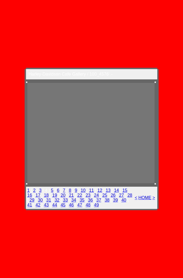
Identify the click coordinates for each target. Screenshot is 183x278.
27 (121, 195)
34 (73, 200)
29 (32, 200)
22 (79, 195)
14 (116, 190)
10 (83, 190)
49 (96, 205)
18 (46, 195)
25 (104, 195)
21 (71, 195)
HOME (144, 197)
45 (63, 205)
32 (57, 200)
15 (124, 190)
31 (48, 200)
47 (79, 205)
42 (37, 205)
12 (99, 190)
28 (130, 195)
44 (54, 205)
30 (40, 200)
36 (90, 200)
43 (46, 205)
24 (96, 195)
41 (29, 205)
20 (63, 195)
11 (91, 190)
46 (71, 205)
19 (54, 195)
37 (98, 200)
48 (88, 205)
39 (115, 200)
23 (88, 195)
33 (65, 200)
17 (37, 195)
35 (82, 200)
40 (123, 200)
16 (29, 195)
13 (108, 190)
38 (107, 200)
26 (113, 195)
